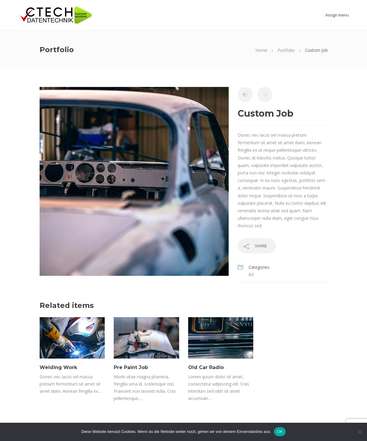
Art (251, 274)
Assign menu (337, 15)
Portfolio (286, 50)
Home (261, 50)
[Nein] (359, 432)
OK (280, 431)
